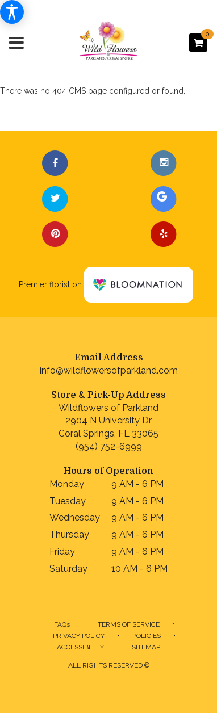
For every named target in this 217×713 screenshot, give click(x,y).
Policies (146, 636)
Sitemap (146, 647)
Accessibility (80, 647)
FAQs (62, 624)
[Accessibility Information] (12, 12)
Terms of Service (129, 624)
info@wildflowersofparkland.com (109, 370)
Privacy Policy (79, 636)
